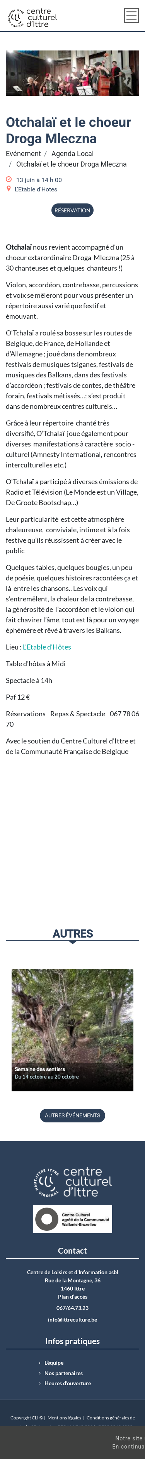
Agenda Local (72, 154)
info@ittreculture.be (72, 1320)
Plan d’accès (72, 1297)
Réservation (72, 210)
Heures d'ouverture (67, 1383)
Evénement (23, 154)
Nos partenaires (63, 1373)
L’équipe (53, 1363)
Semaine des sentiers (40, 1069)
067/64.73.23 (72, 1308)
